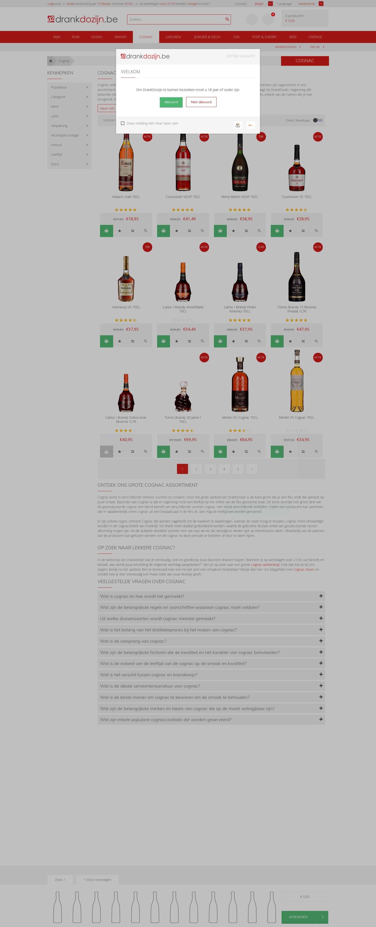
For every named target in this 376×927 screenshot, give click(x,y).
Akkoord (171, 102)
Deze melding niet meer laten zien (152, 123)
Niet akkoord (201, 102)
